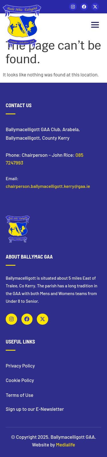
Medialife (65, 444)
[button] (95, 25)
